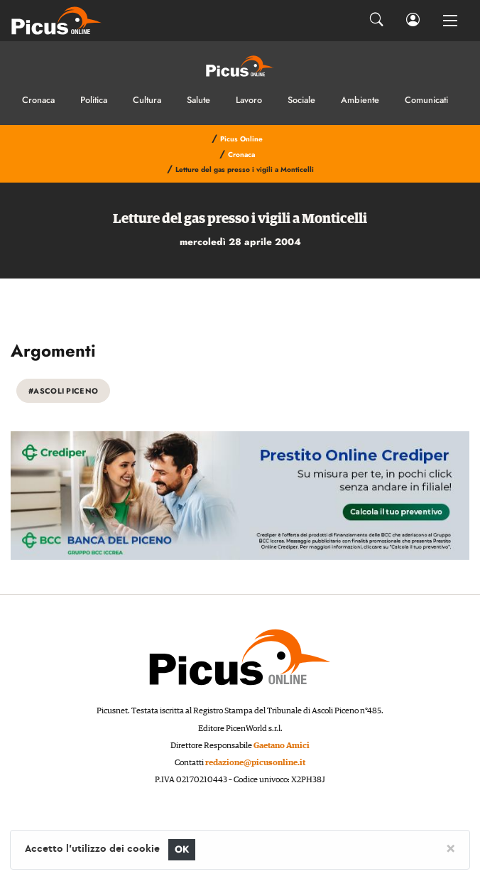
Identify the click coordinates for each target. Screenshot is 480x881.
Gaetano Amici (281, 745)
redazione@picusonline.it (255, 762)
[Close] (450, 848)
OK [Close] (182, 849)
